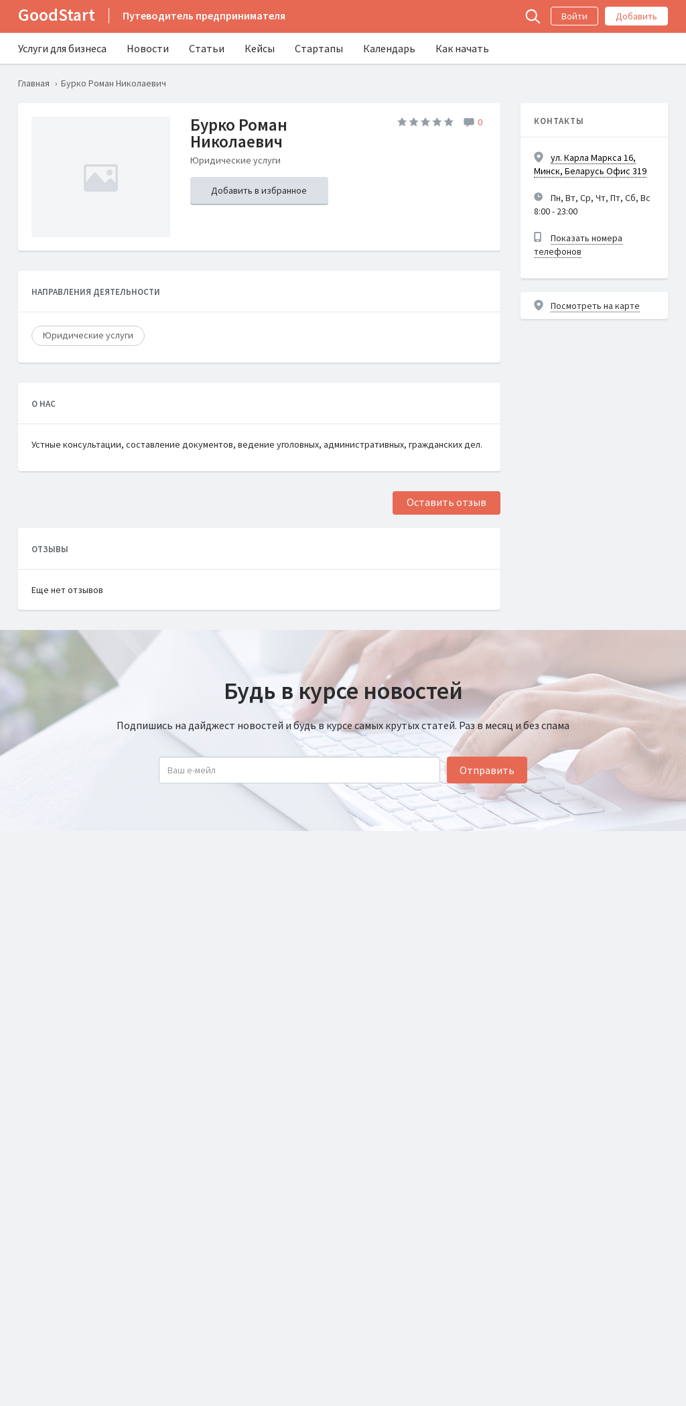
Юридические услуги (88, 335)
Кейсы (260, 48)
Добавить (636, 16)
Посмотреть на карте (595, 306)
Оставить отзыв (446, 502)
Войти (574, 16)
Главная (34, 83)
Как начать (462, 48)
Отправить (487, 770)
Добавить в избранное (259, 190)
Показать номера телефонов (578, 244)
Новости (148, 48)
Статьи (206, 48)
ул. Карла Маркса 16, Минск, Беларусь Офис (590, 164)
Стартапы (319, 48)
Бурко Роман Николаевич (238, 133)
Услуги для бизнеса (62, 48)
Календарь (389, 48)
